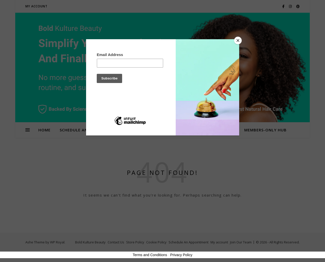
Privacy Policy (181, 255)
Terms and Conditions (150, 255)
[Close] (238, 40)
